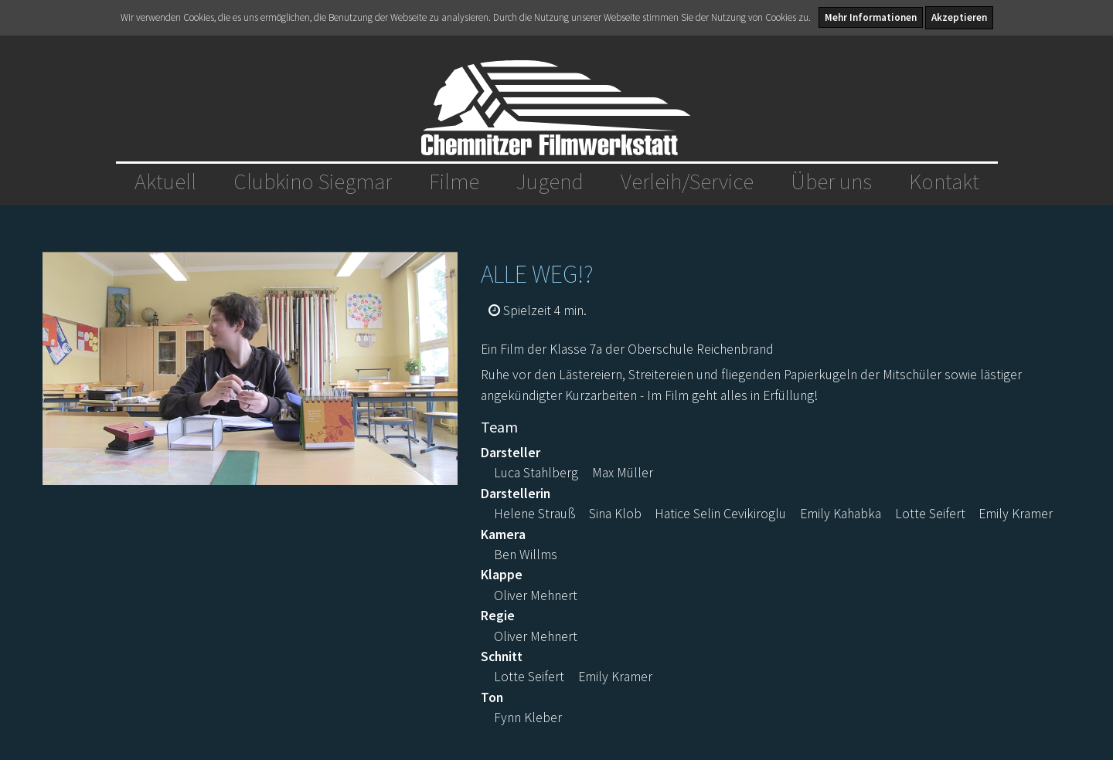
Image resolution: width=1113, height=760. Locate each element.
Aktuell (165, 181)
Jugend (550, 181)
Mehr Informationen (871, 17)
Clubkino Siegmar (312, 181)
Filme (454, 181)
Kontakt (944, 181)
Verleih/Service (687, 181)
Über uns (831, 181)
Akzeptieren (959, 17)
